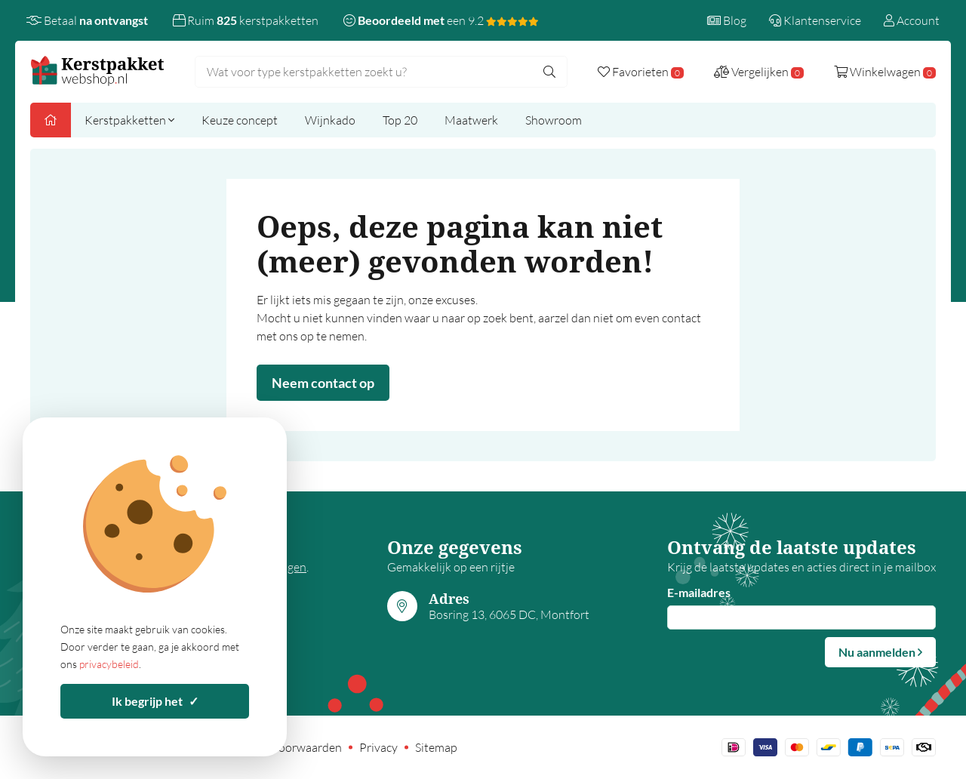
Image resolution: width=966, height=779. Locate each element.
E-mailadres (699, 592)
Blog (726, 20)
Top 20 (400, 120)
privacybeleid (109, 663)
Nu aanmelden (880, 652)
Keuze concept (240, 120)
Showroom (553, 120)
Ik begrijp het (155, 701)
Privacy (378, 747)
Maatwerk (471, 120)
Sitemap (436, 747)
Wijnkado (330, 120)
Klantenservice (815, 20)
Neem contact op (323, 382)
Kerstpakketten (129, 120)
